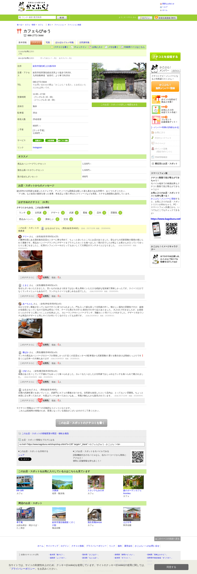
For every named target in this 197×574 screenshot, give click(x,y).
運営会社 (128, 546)
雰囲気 (116, 213)
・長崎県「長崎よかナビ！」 (157, 555)
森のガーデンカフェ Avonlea (132, 492)
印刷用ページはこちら (134, 47)
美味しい (52, 219)
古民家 (41, 213)
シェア (21, 455)
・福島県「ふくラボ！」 (57, 558)
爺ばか (26, 352)
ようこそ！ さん (127, 17)
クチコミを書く (61, 47)
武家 (74, 213)
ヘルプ (164, 7)
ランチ (25, 213)
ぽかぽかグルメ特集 (64, 42)
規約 (120, 546)
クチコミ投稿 (77, 546)
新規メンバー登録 (165, 17)
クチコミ (36, 42)
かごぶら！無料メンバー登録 (165, 86)
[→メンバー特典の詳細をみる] (165, 127)
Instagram (37, 147)
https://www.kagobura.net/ (166, 219)
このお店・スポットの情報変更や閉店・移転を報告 (45, 433)
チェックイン (80, 47)
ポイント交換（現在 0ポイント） (164, 150)
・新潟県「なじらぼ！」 (90, 558)
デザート (58, 213)
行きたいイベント (163, 138)
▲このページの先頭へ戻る (167, 539)
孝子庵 (20, 522)
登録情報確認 (161, 157)
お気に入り (97, 47)
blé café (20, 490)
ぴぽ (25, 371)
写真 (48, 42)
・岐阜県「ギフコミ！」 (122, 558)
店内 (101, 213)
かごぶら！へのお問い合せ (147, 546)
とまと (26, 285)
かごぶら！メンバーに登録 (163, 198)
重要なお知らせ (168, 4)
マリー (26, 236)
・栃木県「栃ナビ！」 (56, 555)
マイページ (160, 143)
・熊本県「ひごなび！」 (90, 555)
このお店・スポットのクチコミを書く (81, 422)
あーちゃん (28, 304)
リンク (112, 546)
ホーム (164, 10)
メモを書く (113, 47)
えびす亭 (127, 522)
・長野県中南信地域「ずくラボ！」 (159, 558)
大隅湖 (55, 490)
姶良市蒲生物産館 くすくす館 (63, 523)
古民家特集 (84, 42)
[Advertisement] (108, 7)
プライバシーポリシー (96, 546)
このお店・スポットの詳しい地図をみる (119, 104)
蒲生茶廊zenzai (95, 522)
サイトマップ (52, 546)
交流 (68, 219)
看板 (87, 213)
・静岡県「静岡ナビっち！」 (124, 555)
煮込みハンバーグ (30, 219)
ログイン (145, 17)
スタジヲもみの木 (96, 490)
